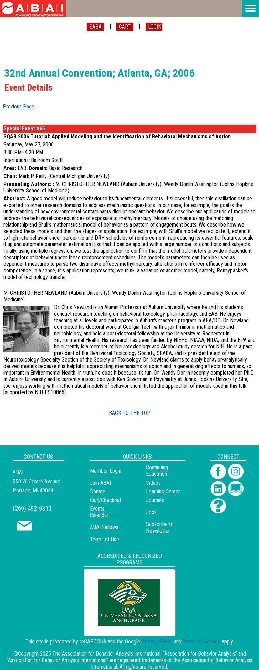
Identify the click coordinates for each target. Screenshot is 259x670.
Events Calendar (99, 512)
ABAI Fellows (104, 527)
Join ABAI (100, 483)
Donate (97, 491)
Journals (155, 500)
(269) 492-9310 (32, 508)
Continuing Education (157, 470)
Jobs (151, 512)
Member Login (105, 471)
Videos (153, 483)
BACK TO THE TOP (130, 413)
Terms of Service (201, 641)
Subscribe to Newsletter (160, 527)
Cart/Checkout (105, 500)
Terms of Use (104, 539)
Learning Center (163, 491)
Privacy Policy (157, 641)
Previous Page (18, 106)
